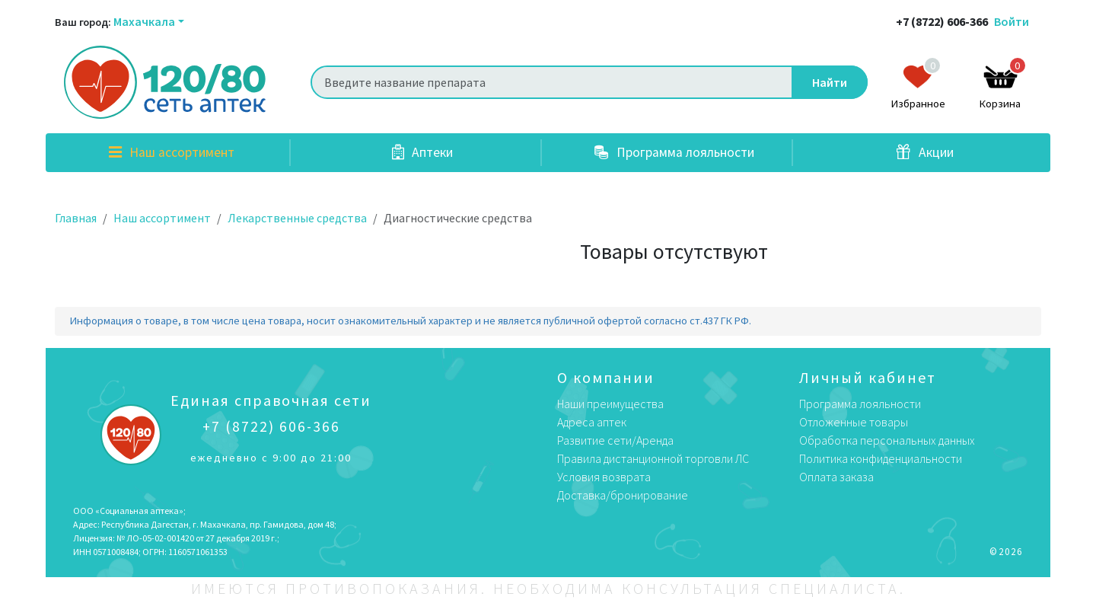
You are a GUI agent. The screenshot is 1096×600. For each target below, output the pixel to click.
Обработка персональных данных (887, 440)
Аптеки (422, 152)
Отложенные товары (853, 421)
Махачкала (144, 21)
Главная (76, 217)
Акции (925, 152)
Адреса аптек (591, 421)
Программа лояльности (674, 152)
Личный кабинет (867, 377)
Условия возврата (604, 476)
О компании (606, 377)
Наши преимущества (610, 403)
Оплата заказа (836, 476)
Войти (1011, 21)
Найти (829, 82)
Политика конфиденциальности (880, 458)
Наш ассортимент (171, 152)
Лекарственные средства (297, 217)
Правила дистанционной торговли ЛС (653, 458)
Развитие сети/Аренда (615, 440)
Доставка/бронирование (622, 495)
